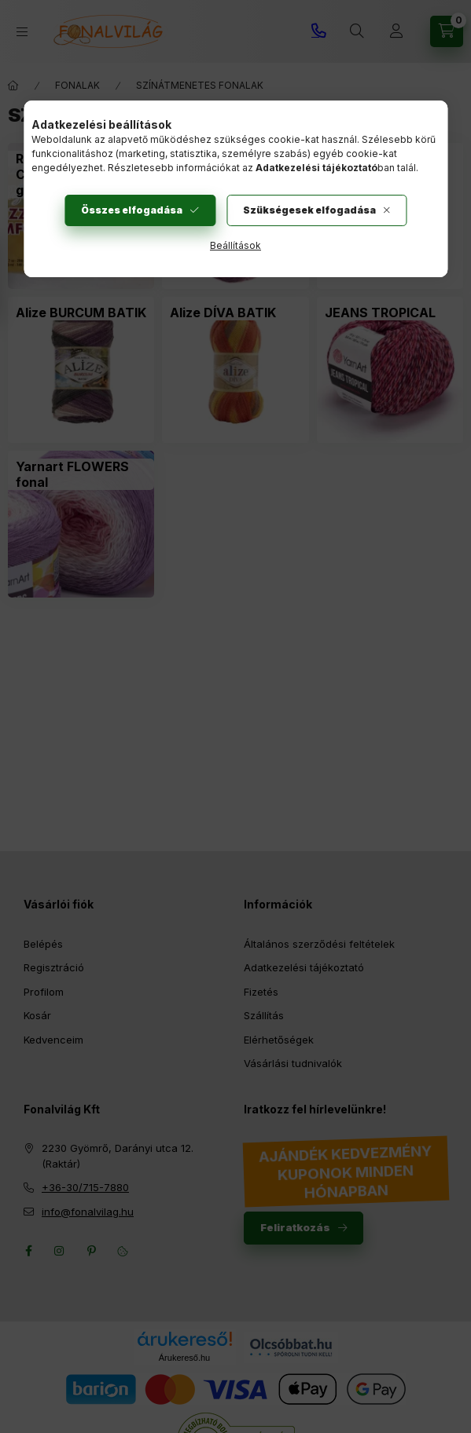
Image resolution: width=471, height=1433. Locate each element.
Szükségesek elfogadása (309, 210)
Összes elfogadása (131, 210)
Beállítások (235, 245)
